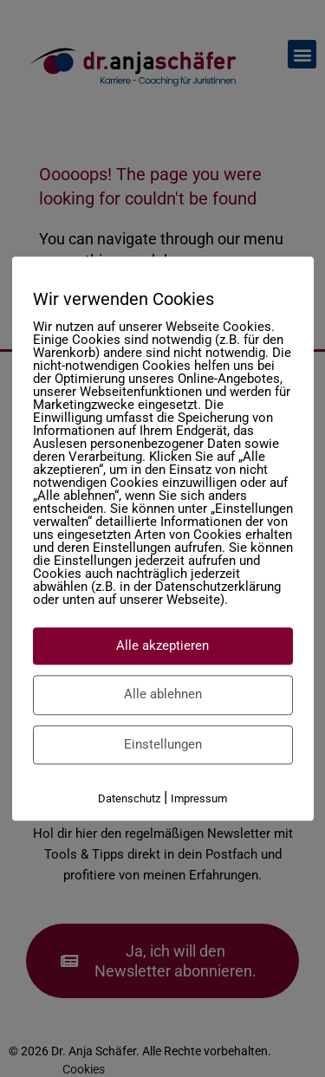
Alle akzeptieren (162, 645)
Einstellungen (163, 744)
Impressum (199, 798)
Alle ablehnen (163, 694)
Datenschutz (129, 798)
